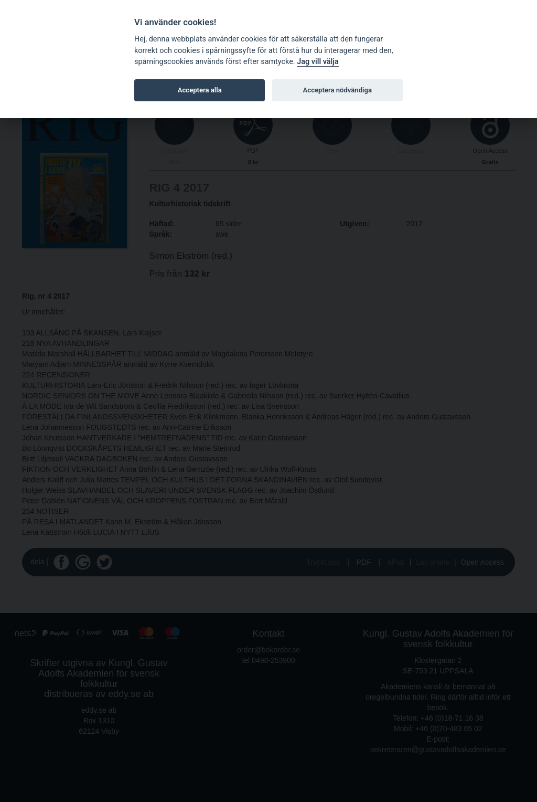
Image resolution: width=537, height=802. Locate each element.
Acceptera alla (200, 90)
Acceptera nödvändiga (337, 90)
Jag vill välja (318, 61)
